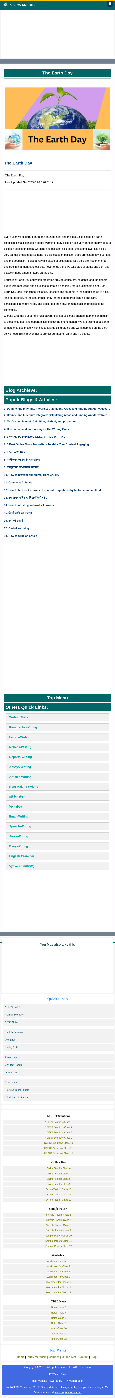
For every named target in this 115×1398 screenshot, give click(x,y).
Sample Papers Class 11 (58, 1241)
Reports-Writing (20, 757)
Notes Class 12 (58, 1339)
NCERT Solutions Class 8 (58, 1132)
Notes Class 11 (58, 1333)
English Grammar (21, 856)
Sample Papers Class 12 (58, 1246)
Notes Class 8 (58, 1318)
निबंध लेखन (15, 806)
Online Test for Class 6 (59, 1168)
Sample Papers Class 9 (58, 1230)
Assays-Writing (20, 767)
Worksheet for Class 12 (58, 1292)
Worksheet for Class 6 (58, 1261)
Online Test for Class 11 (58, 1194)
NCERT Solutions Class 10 (58, 1143)
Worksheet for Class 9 (58, 1277)
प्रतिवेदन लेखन (17, 796)
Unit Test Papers (13, 1065)
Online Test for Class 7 (59, 1173)
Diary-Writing (18, 846)
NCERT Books (12, 1007)
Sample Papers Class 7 (58, 1220)
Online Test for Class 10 (58, 1189)
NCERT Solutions (14, 1014)
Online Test (11, 1072)
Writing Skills (18, 717)
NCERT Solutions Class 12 (58, 1153)
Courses (54, 1357)
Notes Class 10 (58, 1328)
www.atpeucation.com (68, 1392)
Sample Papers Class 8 (58, 1225)
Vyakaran (10, 1040)
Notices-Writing (20, 747)
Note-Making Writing (23, 786)
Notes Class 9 (58, 1323)
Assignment (11, 1057)
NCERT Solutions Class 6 (58, 1122)
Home (20, 1357)
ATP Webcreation (73, 1380)
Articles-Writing (20, 776)
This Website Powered (45, 1380)
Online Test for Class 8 (59, 1179)
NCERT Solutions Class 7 (58, 1127)
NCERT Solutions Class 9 (58, 1137)
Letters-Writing (20, 737)
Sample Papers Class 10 (58, 1235)
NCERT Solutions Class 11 (58, 1148)
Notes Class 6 (58, 1307)
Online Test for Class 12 (58, 1200)
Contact (83, 1357)
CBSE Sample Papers (16, 1097)
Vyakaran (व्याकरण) (21, 866)
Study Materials (37, 1357)
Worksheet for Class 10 (58, 1282)
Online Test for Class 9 (59, 1184)
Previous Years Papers (17, 1090)
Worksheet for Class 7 (58, 1266)
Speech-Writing (20, 826)
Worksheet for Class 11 (58, 1287)
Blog (94, 1357)
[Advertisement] (57, 34)
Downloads (11, 1082)
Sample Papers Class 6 (58, 1214)
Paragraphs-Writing (23, 727)
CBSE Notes (11, 1022)
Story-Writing (18, 836)
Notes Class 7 (58, 1312)
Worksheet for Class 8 (58, 1271)
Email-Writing (19, 816)
